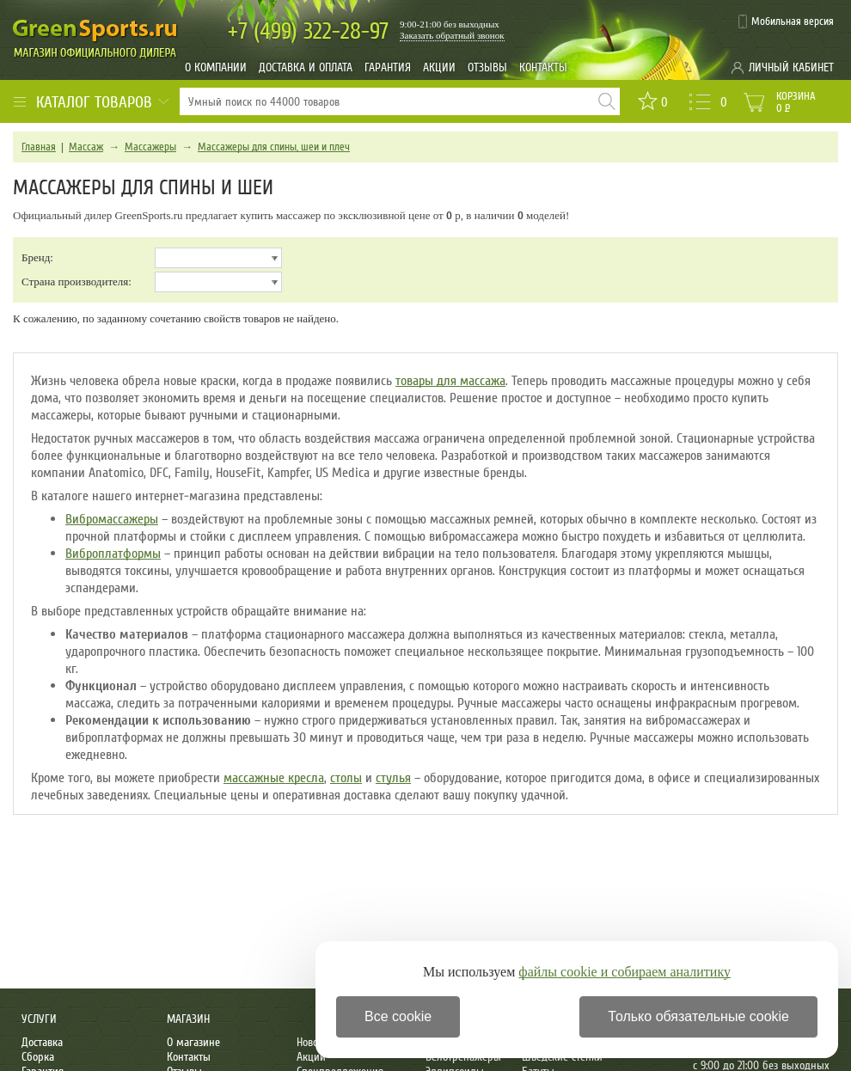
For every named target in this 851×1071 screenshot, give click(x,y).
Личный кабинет (791, 67)
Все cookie (398, 1016)
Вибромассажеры (111, 519)
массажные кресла (273, 777)
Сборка (37, 1057)
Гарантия (387, 67)
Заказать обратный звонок (452, 35)
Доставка (42, 1042)
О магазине (193, 1042)
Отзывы (487, 67)
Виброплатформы (113, 553)
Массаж (86, 147)
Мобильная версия (792, 21)
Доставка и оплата (305, 67)
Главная (38, 147)
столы (346, 777)
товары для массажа (450, 380)
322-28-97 (308, 31)
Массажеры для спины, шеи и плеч (274, 147)
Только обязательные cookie (698, 1016)
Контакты (543, 67)
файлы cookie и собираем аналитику (624, 971)
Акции (439, 67)
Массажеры (150, 147)
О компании (216, 67)
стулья (393, 777)
